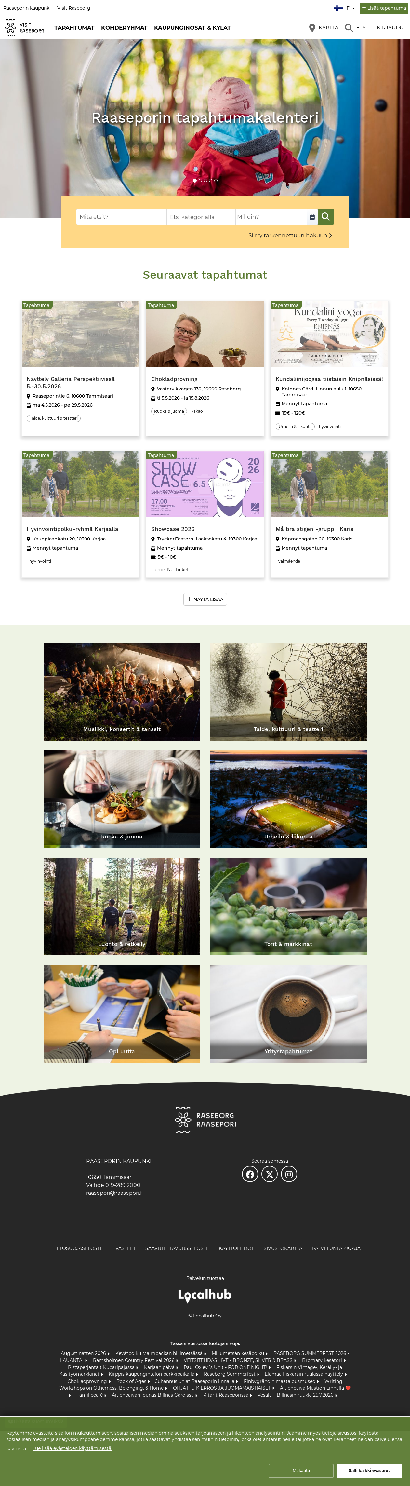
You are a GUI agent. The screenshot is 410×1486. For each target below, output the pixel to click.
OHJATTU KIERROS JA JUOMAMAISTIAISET (222, 1388)
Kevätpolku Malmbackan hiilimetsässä (159, 1353)
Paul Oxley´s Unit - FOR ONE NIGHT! (226, 1367)
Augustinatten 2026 (84, 1353)
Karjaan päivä (160, 1367)
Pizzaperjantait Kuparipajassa (102, 1367)
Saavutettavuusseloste (177, 1248)
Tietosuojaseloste (78, 1248)
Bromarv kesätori (322, 1360)
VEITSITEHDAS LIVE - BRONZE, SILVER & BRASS (239, 1360)
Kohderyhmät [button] (124, 27)
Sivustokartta (283, 1248)
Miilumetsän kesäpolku (238, 1353)
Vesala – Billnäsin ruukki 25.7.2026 (296, 1395)
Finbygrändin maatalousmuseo (280, 1381)
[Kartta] (324, 28)
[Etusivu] (24, 27)
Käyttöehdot (236, 1248)
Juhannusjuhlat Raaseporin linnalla (195, 1381)
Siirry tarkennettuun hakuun (287, 235)
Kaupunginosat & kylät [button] (192, 27)
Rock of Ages (132, 1381)
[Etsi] (356, 28)
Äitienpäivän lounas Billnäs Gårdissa (153, 1395)
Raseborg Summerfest (230, 1374)
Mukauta (301, 1470)
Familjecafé (90, 1395)
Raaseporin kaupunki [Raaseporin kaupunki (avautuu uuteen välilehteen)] (27, 8)
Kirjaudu (390, 27)
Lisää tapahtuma (386, 8)
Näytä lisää (208, 599)
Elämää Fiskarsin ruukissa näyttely (304, 1374)
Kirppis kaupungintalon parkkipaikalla (152, 1374)
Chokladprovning (88, 1381)
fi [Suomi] (345, 7)
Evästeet (124, 1248)
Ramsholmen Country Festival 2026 (134, 1360)
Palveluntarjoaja (336, 1248)
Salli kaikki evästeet (369, 1470)
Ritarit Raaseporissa (226, 1395)
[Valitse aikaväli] (312, 217)
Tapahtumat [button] (74, 27)
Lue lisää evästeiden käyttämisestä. (72, 1448)
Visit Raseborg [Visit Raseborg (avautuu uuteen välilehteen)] (73, 8)
